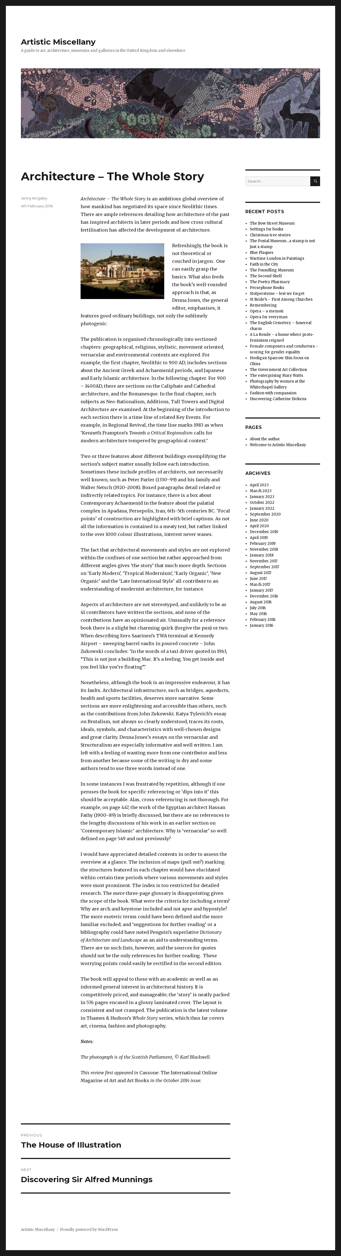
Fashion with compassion (273, 393)
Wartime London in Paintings (277, 258)
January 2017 (261, 590)
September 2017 (264, 567)
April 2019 (259, 537)
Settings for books (266, 229)
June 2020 (259, 520)
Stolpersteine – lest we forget (277, 293)
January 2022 (262, 508)
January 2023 (262, 496)
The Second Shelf (266, 276)
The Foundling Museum (272, 270)
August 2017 (260, 572)
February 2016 (262, 619)
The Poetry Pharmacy (270, 282)
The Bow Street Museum (272, 223)
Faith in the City (264, 264)
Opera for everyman (268, 317)
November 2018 (264, 549)
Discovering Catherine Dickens (278, 399)
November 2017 (263, 561)
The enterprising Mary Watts (276, 375)
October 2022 (262, 502)
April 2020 (259, 526)
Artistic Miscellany (58, 42)
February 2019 (262, 543)
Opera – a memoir (267, 311)
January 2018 (262, 555)
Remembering (263, 305)
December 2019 (264, 531)
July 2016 (258, 608)
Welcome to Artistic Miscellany (278, 445)
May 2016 (258, 613)
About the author (265, 439)
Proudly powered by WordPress (89, 1229)
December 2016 (264, 596)
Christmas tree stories (270, 235)
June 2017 (258, 578)
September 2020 (265, 514)
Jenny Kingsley (34, 198)
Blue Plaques (261, 252)
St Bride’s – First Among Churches (281, 299)
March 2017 (260, 584)
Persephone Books (267, 287)
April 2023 (259, 485)
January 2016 (261, 625)
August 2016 (261, 602)
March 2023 (261, 491)
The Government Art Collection (278, 369)
